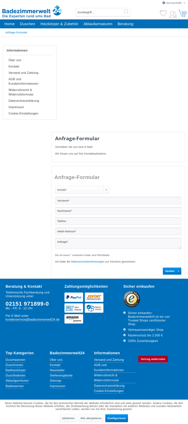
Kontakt (14, 64)
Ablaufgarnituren (17, 369)
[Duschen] (27, 24)
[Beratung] (125, 24)
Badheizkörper (16, 359)
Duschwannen (15, 348)
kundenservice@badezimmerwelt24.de (33, 308)
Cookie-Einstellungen (23, 102)
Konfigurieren (117, 418)
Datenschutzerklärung (24, 92)
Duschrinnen (14, 353)
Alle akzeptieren (91, 418)
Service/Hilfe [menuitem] (172, 2)
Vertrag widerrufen (153, 347)
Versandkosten (86, 391)
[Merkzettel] (163, 11)
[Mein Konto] (173, 14)
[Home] (9, 24)
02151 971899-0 (27, 292)
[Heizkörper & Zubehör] (59, 24)
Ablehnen (68, 418)
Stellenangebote (61, 364)
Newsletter (57, 359)
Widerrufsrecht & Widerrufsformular (21, 85)
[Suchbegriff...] (103, 12)
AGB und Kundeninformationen (23, 77)
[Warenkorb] (182, 11)
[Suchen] (126, 11)
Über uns (15, 59)
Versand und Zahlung (23, 70)
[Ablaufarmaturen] (98, 24)
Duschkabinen (15, 364)
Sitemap (55, 369)
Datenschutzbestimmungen (88, 250)
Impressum (16, 97)
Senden (172, 259)
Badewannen (15, 374)
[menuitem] (103, 12)
